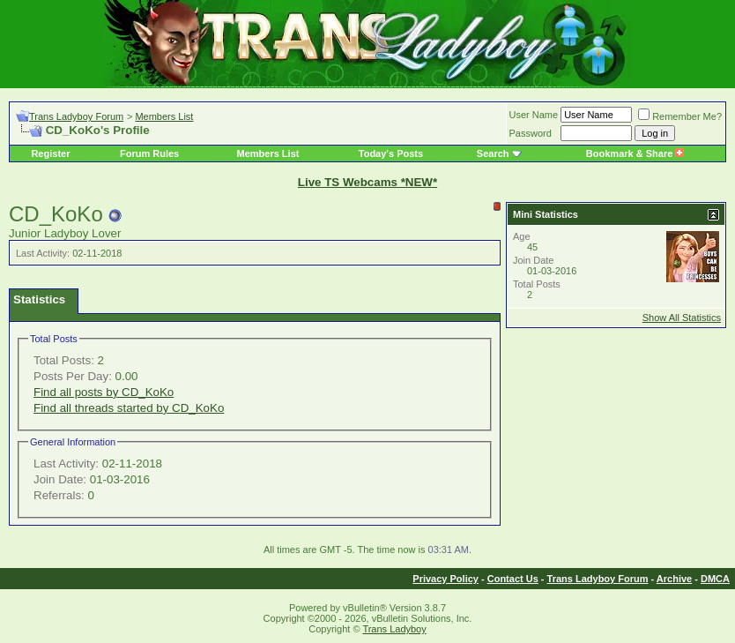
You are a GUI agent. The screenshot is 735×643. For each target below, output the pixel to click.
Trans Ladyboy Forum (76, 116)
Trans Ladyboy (394, 629)
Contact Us (512, 578)
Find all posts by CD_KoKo (103, 392)
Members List (164, 116)
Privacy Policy (445, 578)
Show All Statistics (681, 317)
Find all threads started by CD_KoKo (128, 408)
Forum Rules (149, 153)
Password (530, 133)
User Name (534, 114)
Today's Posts (391, 153)
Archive (674, 578)
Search (493, 153)
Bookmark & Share (635, 153)
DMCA (715, 578)
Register (50, 153)
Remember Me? (680, 116)
